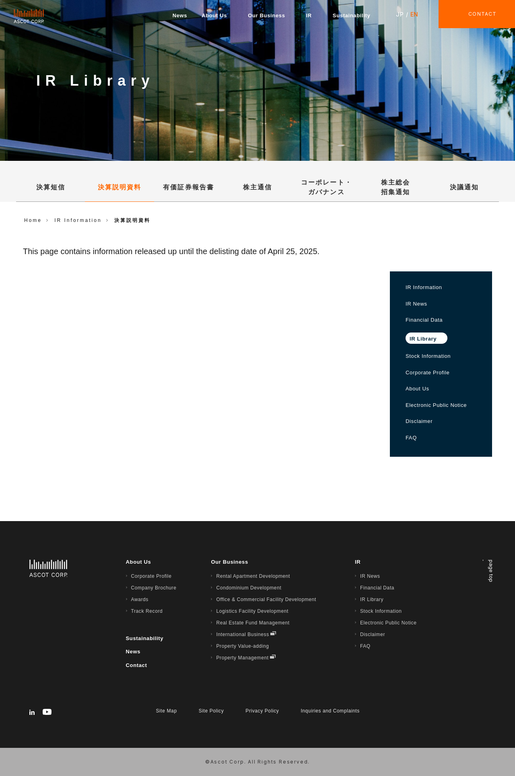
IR (309, 15)
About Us (214, 15)
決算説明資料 (119, 187)
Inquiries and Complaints (330, 711)
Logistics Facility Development (252, 611)
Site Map (166, 711)
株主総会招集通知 (395, 187)
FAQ (411, 438)
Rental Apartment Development (253, 576)
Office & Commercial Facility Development (266, 599)
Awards (139, 599)
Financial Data (424, 320)
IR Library (371, 599)
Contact (136, 665)
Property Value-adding (242, 646)
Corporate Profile (427, 373)
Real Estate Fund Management (252, 623)
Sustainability (352, 15)
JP (400, 14)
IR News (416, 304)
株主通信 (257, 187)
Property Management (242, 658)
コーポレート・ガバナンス (326, 187)
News (180, 15)
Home (33, 220)
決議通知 (464, 187)
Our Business (266, 15)
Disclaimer (419, 421)
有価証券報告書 (188, 187)
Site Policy (211, 711)
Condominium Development (248, 588)
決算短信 (50, 187)
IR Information (424, 287)
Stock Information (428, 356)
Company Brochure (154, 588)
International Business (242, 634)
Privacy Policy (262, 711)
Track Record (147, 611)
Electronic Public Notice (436, 405)
